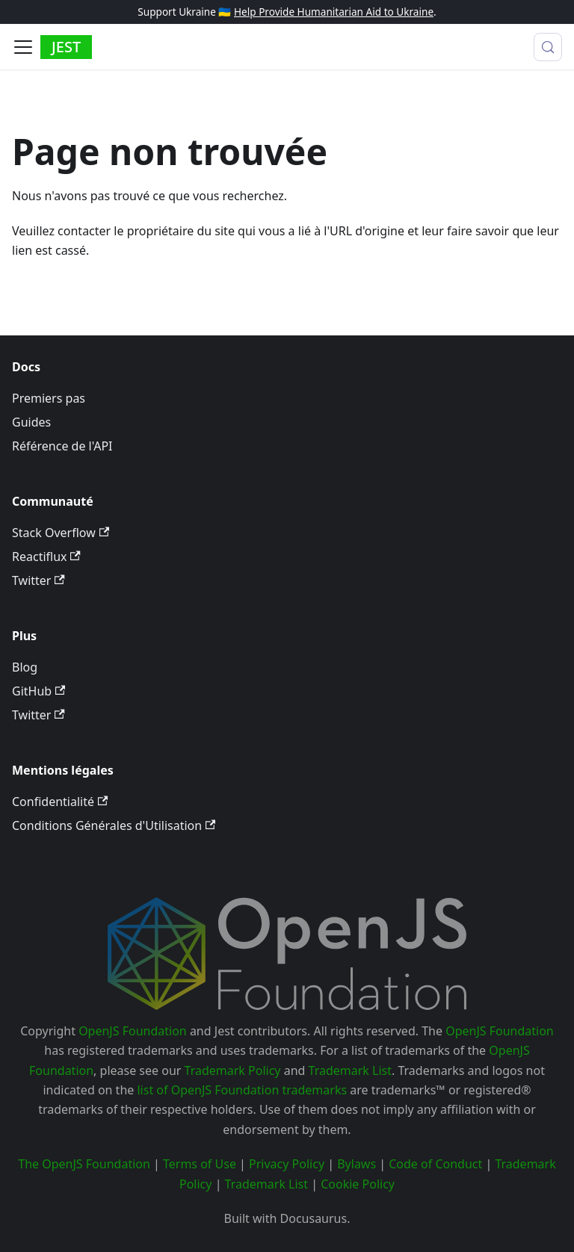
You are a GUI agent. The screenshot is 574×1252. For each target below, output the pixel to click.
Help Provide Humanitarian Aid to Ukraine (333, 11)
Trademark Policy (233, 1070)
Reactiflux (46, 556)
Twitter (38, 580)
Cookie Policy (358, 1184)
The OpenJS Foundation (84, 1164)
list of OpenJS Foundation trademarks (242, 1090)
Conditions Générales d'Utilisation (113, 825)
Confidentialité (60, 801)
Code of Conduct (435, 1164)
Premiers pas (48, 398)
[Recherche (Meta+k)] (548, 47)
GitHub (38, 691)
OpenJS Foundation (132, 1031)
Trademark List (350, 1070)
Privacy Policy (286, 1164)
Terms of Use (199, 1164)
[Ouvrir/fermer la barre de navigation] (23, 47)
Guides (31, 422)
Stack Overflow (60, 532)
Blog (24, 667)
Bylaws (356, 1164)
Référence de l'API (62, 446)
